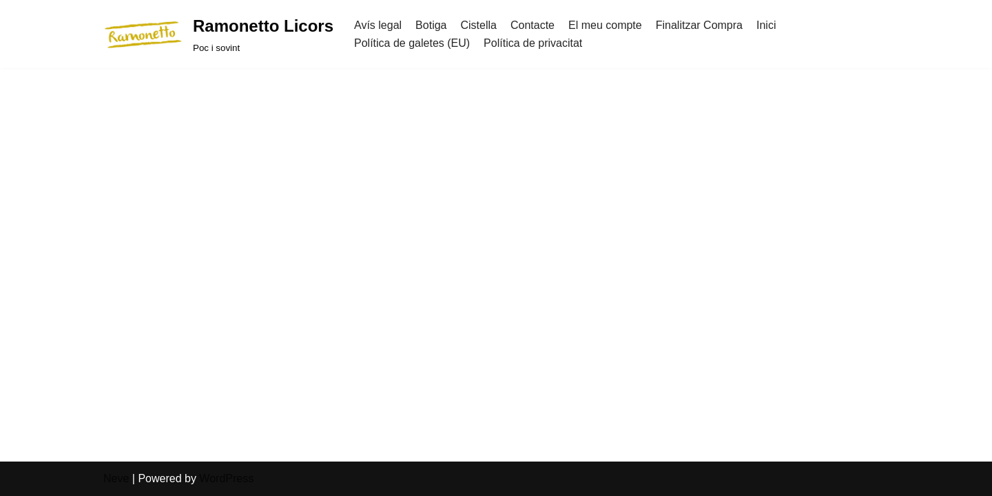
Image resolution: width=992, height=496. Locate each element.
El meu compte (605, 25)
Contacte (532, 25)
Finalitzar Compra (699, 25)
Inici (766, 25)
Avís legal (378, 25)
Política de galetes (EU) (412, 43)
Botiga (430, 25)
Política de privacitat (533, 43)
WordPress (226, 478)
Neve (116, 478)
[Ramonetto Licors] (218, 34)
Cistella (478, 25)
